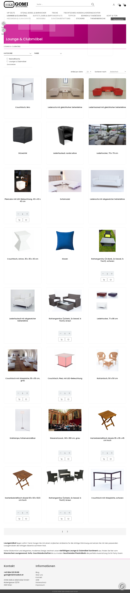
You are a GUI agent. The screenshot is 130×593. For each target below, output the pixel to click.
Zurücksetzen (11, 64)
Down (18, 213)
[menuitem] (9, 12)
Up (27, 213)
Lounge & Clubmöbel (24, 38)
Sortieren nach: (100, 71)
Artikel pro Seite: (77, 71)
